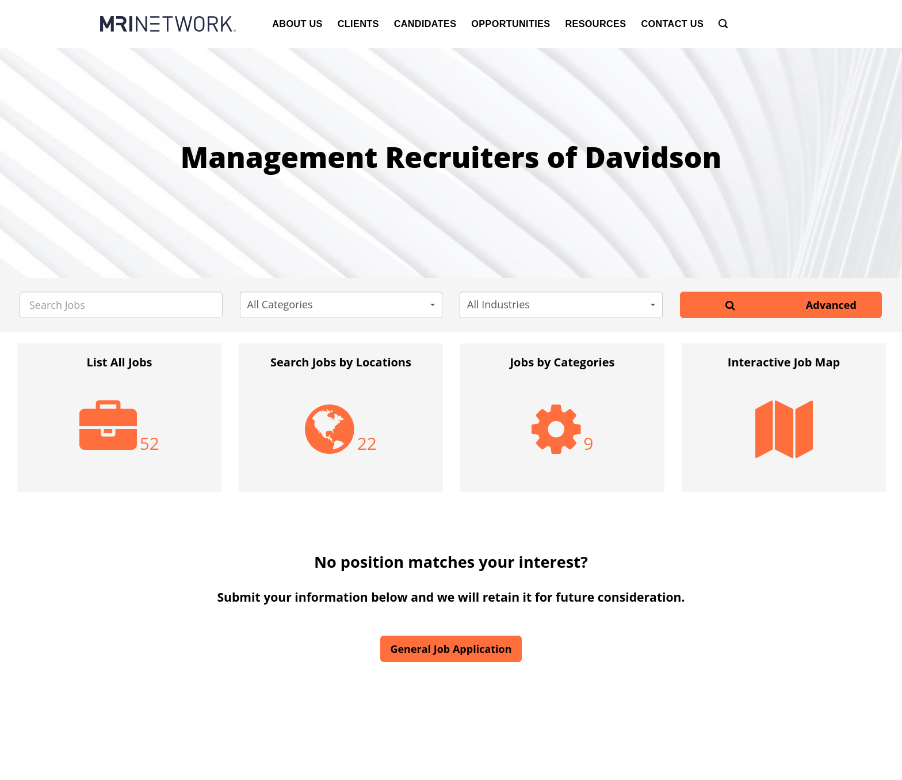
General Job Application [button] (450, 649)
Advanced (831, 305)
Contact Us (672, 23)
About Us (297, 23)
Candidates (425, 23)
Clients (358, 23)
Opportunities (510, 23)
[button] (341, 305)
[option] (119, 423)
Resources (595, 23)
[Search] (723, 24)
